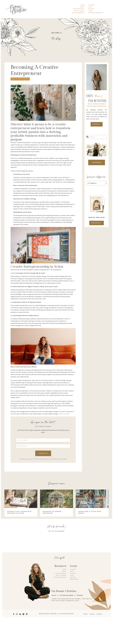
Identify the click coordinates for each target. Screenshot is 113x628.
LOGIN (90, 11)
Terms (85, 613)
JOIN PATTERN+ (96, 162)
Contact (99, 613)
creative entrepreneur (20, 78)
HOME (82, 5)
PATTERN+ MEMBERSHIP (96, 13)
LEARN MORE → (97, 123)
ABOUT (82, 7)
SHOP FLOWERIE (79, 11)
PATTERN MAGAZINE (78, 13)
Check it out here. (63, 413)
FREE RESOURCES (78, 9)
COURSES (91, 5)
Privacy (92, 613)
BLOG (90, 7)
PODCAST (91, 9)
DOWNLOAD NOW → (96, 222)
